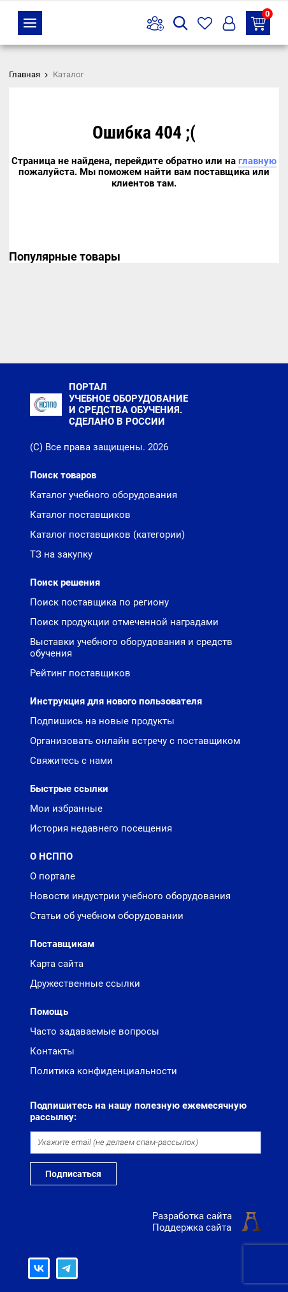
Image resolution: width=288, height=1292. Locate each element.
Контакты (52, 1051)
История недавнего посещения (101, 828)
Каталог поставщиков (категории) (107, 534)
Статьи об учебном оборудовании (107, 916)
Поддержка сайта (191, 1227)
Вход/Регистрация (229, 23)
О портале (52, 876)
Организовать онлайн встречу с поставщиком (135, 741)
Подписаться (73, 1174)
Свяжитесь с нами (71, 760)
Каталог (30, 23)
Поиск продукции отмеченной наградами (124, 622)
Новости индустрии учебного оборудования (130, 896)
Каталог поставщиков (80, 515)
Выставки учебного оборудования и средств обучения (131, 647)
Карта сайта (56, 963)
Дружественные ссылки (85, 983)
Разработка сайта (192, 1216)
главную (257, 161)
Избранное (205, 23)
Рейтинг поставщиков (80, 673)
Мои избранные (66, 808)
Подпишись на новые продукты (102, 721)
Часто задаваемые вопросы (94, 1031)
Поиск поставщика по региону (99, 602)
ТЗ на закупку (260, 21)
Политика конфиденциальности (103, 1071)
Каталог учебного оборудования (103, 495)
